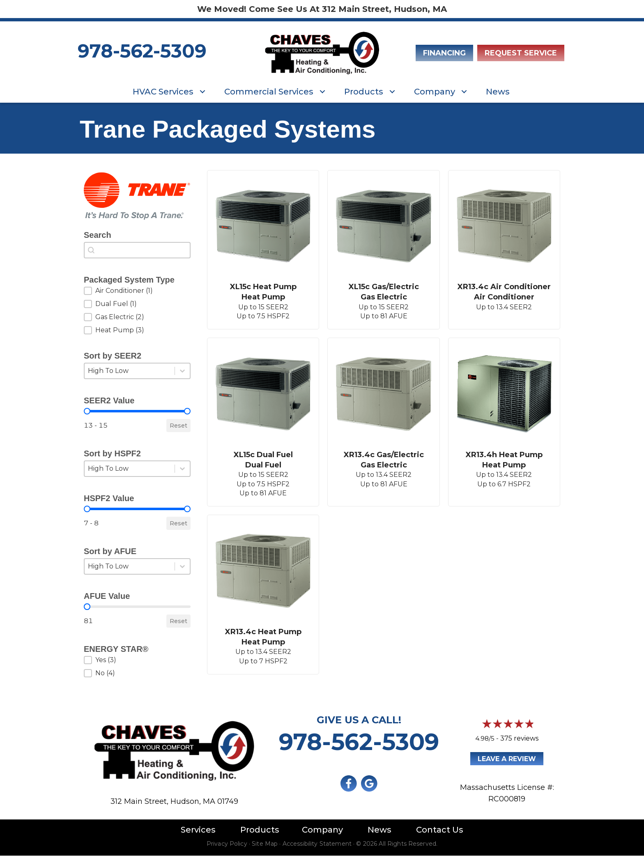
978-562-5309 (142, 50)
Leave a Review (507, 759)
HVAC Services (163, 92)
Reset (178, 425)
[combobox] (137, 250)
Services (198, 830)
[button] (202, 92)
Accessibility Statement (317, 843)
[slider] (87, 411)
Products (363, 92)
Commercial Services (268, 92)
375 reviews (519, 738)
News (498, 92)
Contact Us (439, 830)
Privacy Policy (227, 843)
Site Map (265, 843)
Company (434, 92)
